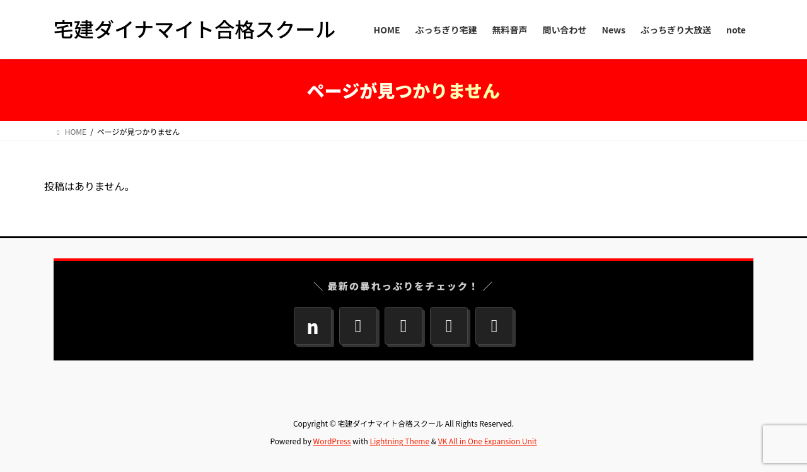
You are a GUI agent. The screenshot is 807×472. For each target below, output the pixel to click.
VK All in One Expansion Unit (487, 440)
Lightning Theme (399, 440)
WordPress (332, 440)
